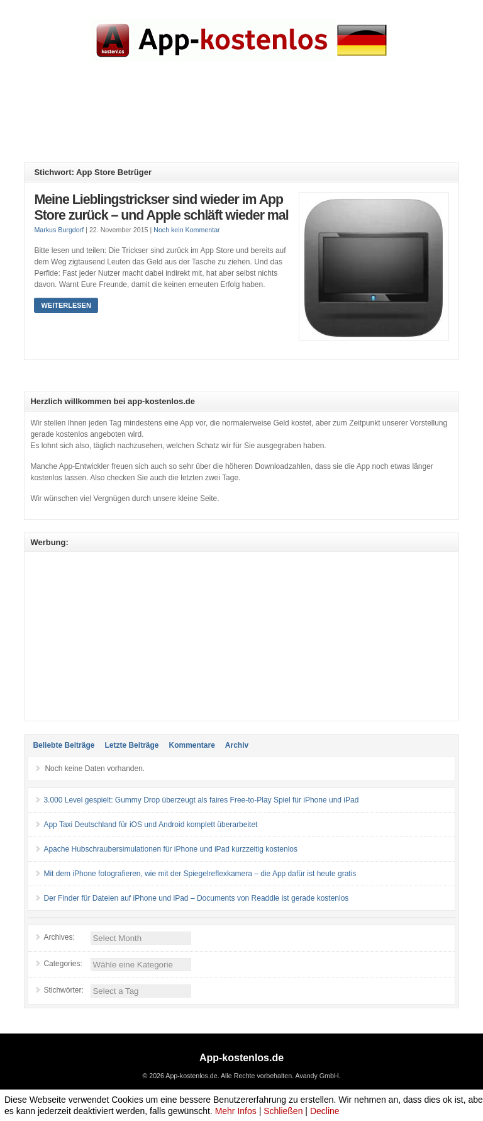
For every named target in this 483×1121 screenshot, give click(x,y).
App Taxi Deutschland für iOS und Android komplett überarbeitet (150, 824)
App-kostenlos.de (241, 1057)
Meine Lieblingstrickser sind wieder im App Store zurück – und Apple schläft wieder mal (161, 207)
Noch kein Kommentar (186, 230)
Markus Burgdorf (59, 230)
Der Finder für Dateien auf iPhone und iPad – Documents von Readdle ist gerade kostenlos (195, 898)
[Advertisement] (253, 121)
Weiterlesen (66, 305)
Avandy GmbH (316, 1075)
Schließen (283, 1111)
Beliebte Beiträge (63, 745)
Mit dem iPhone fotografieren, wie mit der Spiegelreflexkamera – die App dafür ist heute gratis (199, 873)
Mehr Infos (236, 1111)
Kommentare (191, 745)
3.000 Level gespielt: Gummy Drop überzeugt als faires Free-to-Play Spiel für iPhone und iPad (200, 800)
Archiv (236, 745)
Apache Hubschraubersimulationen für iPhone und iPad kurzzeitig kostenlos (170, 849)
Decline (325, 1111)
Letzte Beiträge (131, 745)
